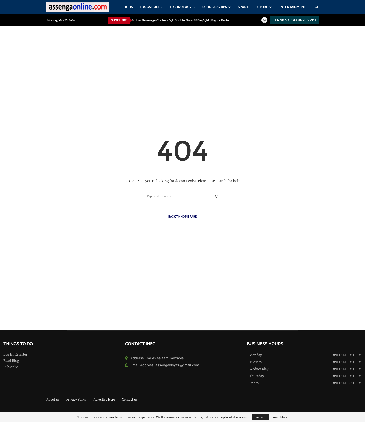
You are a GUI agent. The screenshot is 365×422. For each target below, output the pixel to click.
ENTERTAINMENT (292, 7)
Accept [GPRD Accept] (261, 417)
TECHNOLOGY (180, 7)
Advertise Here (104, 399)
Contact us (129, 399)
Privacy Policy (76, 399)
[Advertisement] (139, 73)
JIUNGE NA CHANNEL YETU (294, 20)
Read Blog (11, 360)
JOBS (129, 7)
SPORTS (244, 7)
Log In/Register (15, 354)
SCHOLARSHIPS (214, 7)
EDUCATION (149, 7)
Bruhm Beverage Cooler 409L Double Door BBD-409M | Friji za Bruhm (155, 20)
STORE (262, 7)
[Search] (316, 7)
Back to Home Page (182, 216)
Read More (279, 417)
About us (52, 399)
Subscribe (10, 367)
